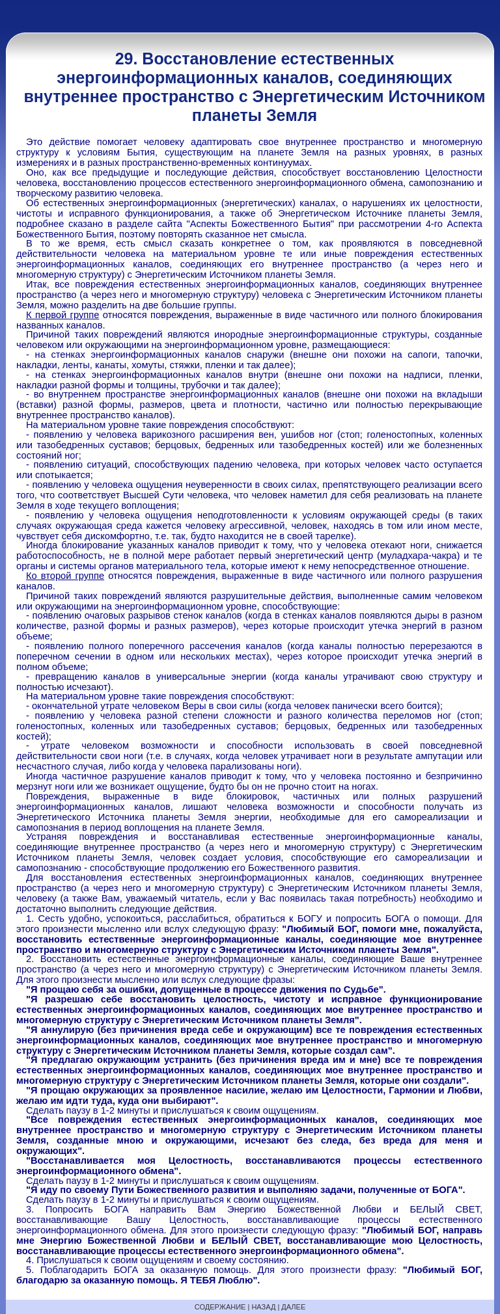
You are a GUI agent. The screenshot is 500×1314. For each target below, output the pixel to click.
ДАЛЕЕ (293, 1307)
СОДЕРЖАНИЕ (220, 1307)
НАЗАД (263, 1307)
